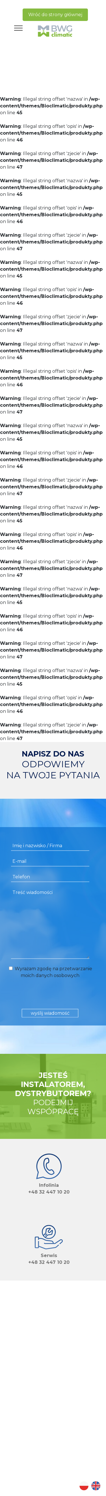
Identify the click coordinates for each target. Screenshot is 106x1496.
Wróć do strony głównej (55, 14)
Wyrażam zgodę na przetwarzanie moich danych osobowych (50, 972)
